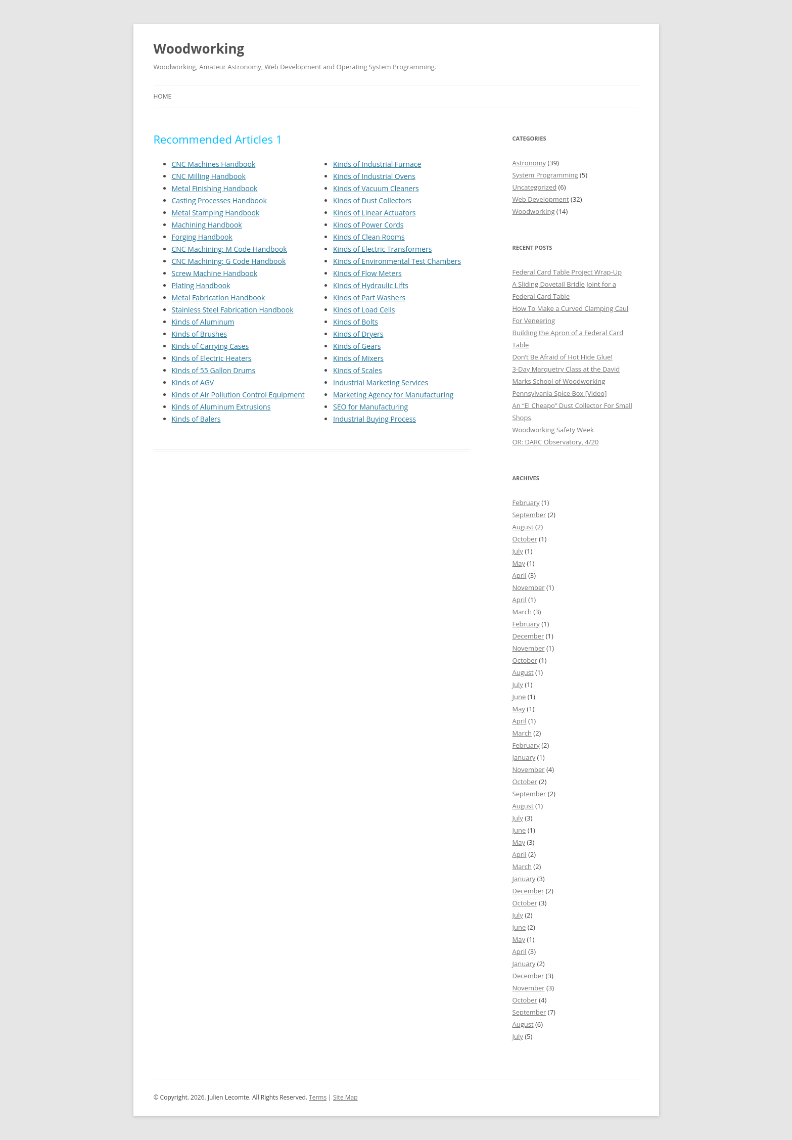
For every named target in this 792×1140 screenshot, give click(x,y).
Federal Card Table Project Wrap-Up (567, 272)
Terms (318, 1097)
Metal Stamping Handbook (216, 212)
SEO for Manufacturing (370, 407)
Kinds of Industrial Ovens (374, 176)
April (520, 575)
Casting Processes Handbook (219, 200)
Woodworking (199, 48)
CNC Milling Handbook (209, 176)
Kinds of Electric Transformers (382, 249)
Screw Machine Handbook (215, 273)
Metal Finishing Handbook (215, 188)
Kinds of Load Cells (364, 309)
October (525, 538)
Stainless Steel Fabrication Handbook (233, 309)
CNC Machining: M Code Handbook (229, 249)
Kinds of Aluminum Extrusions (221, 407)
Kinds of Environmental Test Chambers (397, 261)
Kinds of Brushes (199, 334)
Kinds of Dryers (358, 334)
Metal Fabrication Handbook (218, 297)
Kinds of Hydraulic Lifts (370, 285)
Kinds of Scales (357, 370)
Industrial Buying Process (374, 419)
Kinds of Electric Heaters (212, 358)
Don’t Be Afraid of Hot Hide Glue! (563, 356)
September (529, 514)
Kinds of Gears (357, 346)
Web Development (541, 199)
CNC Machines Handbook (214, 164)
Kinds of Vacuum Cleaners (376, 188)
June (519, 696)
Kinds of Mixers (358, 358)
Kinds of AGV (193, 382)
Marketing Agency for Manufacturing (393, 394)
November (529, 587)
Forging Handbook (202, 237)
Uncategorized (535, 187)
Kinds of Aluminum (203, 322)
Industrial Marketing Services (380, 382)
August (523, 526)
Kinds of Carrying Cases (210, 346)
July (518, 551)
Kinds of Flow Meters (367, 273)
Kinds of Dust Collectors (372, 200)
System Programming (545, 174)
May (519, 563)
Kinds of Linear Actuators (374, 212)
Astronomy (529, 162)
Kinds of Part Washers (369, 297)
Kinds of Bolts (355, 322)
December (528, 636)
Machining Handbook (207, 225)
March (522, 611)
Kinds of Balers (196, 419)
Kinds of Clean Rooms (369, 237)
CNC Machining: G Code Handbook (229, 261)
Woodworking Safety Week (553, 429)
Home (163, 96)
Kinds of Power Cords (368, 225)
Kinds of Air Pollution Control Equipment (238, 394)
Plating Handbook (201, 285)
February (526, 502)
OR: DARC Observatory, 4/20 (556, 441)
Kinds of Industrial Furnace (377, 164)
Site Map (345, 1097)
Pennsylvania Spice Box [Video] (560, 393)
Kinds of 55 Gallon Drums (214, 370)
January (524, 757)
